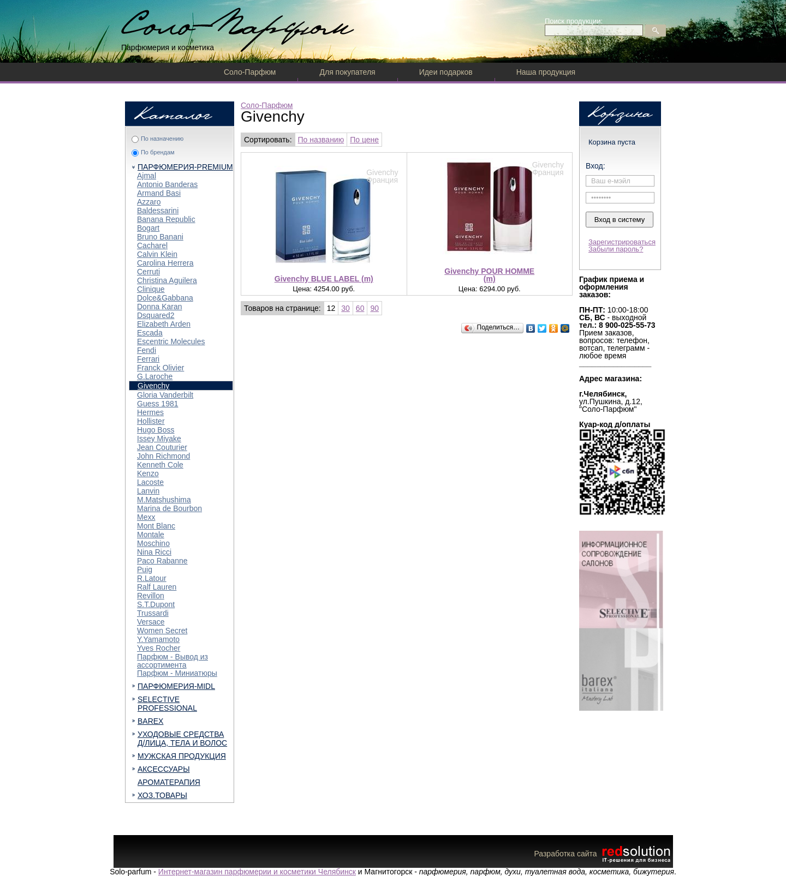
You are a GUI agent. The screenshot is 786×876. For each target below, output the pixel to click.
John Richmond (163, 456)
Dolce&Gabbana (165, 297)
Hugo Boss (155, 429)
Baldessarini (157, 210)
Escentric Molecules (171, 341)
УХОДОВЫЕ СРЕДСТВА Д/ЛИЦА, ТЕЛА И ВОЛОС (182, 738)
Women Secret (162, 630)
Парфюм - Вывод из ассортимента (172, 660)
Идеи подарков (446, 72)
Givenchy (153, 385)
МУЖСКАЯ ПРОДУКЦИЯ (182, 756)
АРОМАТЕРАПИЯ (169, 782)
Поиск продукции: (574, 21)
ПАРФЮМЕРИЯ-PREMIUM (185, 167)
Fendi (146, 350)
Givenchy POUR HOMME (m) (489, 275)
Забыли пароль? (615, 249)
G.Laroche (154, 376)
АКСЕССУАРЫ (164, 769)
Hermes (150, 412)
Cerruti (148, 271)
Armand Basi (159, 193)
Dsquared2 (156, 315)
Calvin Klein (157, 254)
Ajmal (146, 175)
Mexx (146, 517)
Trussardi (153, 613)
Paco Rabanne (162, 560)
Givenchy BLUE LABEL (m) (324, 278)
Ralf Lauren (156, 587)
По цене (364, 139)
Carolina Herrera (165, 263)
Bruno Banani (160, 236)
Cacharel (152, 245)
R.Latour (151, 578)
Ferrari (148, 359)
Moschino (153, 543)
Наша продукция (545, 72)
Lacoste (150, 482)
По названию (321, 139)
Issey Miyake (159, 438)
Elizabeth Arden (163, 324)
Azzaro (149, 201)
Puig (144, 569)
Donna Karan (159, 306)
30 (345, 308)
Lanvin (148, 491)
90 (374, 308)
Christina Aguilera (167, 280)
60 (360, 308)
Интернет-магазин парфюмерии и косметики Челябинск (257, 871)
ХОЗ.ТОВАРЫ (162, 795)
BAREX (150, 721)
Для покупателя (347, 72)
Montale (150, 534)
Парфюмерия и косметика (167, 47)
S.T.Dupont (156, 604)
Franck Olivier (160, 367)
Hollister (151, 421)
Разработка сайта (603, 853)
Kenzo (148, 473)
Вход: (595, 166)
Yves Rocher (158, 648)
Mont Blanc (156, 525)
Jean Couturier (162, 447)
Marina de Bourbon (169, 508)
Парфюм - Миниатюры (177, 673)
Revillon (150, 595)
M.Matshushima (164, 499)
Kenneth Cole (160, 464)
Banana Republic (166, 219)
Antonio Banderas (167, 184)
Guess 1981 (157, 403)
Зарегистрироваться (622, 242)
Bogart (148, 228)
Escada (150, 332)
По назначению (162, 138)
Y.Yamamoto (158, 639)
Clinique (151, 289)
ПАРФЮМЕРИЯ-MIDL (176, 686)
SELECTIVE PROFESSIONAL (167, 703)
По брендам (158, 152)
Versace (151, 621)
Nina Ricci (154, 552)
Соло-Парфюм (250, 72)
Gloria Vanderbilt (165, 395)
